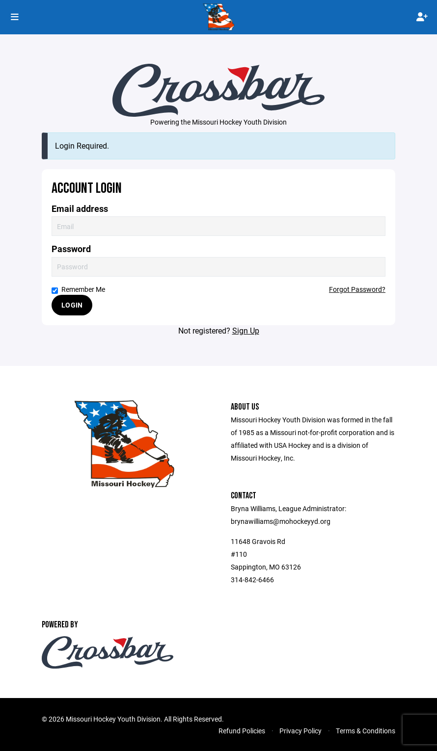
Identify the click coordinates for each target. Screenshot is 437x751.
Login (71, 305)
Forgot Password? (357, 289)
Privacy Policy (300, 730)
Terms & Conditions (365, 730)
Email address (80, 208)
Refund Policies (241, 730)
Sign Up (245, 330)
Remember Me (78, 289)
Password (71, 249)
